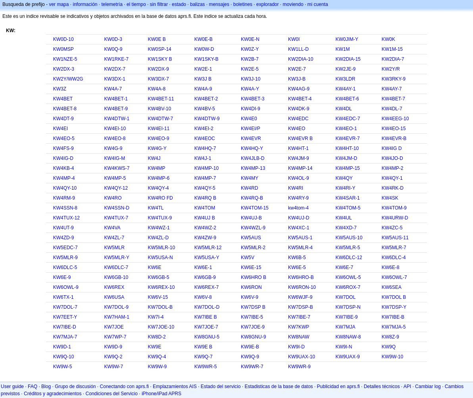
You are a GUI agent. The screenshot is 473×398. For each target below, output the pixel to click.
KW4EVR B (300, 138)
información (85, 4)
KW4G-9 (113, 148)
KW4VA (112, 228)
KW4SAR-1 (347, 198)
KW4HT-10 (347, 148)
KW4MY (249, 178)
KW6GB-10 (116, 277)
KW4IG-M (114, 158)
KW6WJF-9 (300, 297)
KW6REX (114, 287)
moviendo (293, 4)
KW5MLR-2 (253, 247)
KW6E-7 (344, 267)
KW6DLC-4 (394, 257)
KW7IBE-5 (252, 317)
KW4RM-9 (64, 198)
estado (179, 4)
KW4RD (249, 188)
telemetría (112, 4)
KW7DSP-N (347, 307)
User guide (12, 386)
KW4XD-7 (345, 228)
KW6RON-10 (302, 287)
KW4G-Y (157, 148)
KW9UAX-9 (347, 357)
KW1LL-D (298, 49)
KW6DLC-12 (348, 257)
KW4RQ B (205, 198)
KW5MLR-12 (208, 247)
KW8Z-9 (390, 337)
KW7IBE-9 (346, 317)
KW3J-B (297, 79)
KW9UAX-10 (301, 357)
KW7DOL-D (206, 307)
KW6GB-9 (205, 277)
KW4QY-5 (204, 188)
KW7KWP (298, 327)
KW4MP (156, 168)
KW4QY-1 (392, 178)
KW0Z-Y (250, 49)
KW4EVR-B (394, 138)
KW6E (154, 267)
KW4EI (60, 128)
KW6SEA (392, 287)
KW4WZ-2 (205, 228)
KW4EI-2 (203, 128)
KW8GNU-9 (253, 337)
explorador (267, 4)
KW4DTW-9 (207, 118)
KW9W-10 (392, 357)
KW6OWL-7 (394, 277)
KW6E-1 (203, 267)
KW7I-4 (155, 317)
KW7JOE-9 (253, 327)
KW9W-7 (113, 366)
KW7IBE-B (393, 317)
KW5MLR (114, 247)
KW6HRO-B (301, 277)
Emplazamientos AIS (175, 386)
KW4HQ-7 (205, 148)
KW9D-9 (113, 347)
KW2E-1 (203, 69)
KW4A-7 (113, 89)
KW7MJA (345, 327)
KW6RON (251, 287)
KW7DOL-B (160, 307)
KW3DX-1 (114, 79)
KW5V (247, 257)
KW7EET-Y (65, 317)
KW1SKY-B (206, 59)
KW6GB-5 (158, 277)
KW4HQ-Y (252, 148)
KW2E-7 (297, 69)
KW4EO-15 (394, 128)
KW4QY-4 (158, 188)
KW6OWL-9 (66, 287)
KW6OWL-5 (348, 277)
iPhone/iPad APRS (161, 393)
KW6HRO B (253, 277)
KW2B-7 (250, 59)
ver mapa (59, 4)
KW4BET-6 (347, 99)
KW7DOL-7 (65, 307)
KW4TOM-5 (347, 208)
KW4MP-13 (253, 168)
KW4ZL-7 (114, 237)
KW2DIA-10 (300, 59)
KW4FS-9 (63, 148)
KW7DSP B (253, 307)
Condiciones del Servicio (111, 393)
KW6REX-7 (206, 287)
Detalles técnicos (382, 386)
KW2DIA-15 (347, 59)
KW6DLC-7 (116, 267)
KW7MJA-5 (394, 327)
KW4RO (112, 198)
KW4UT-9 (63, 228)
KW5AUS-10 (348, 237)
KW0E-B (203, 39)
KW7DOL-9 (116, 307)
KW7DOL (345, 297)
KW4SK (390, 198)
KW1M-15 (392, 49)
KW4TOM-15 (255, 208)
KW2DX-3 (63, 69)
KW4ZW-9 (205, 237)
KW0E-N (250, 39)
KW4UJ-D (298, 218)
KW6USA (114, 297)
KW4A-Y (250, 89)
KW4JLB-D (252, 158)
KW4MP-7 (205, 178)
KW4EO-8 (114, 138)
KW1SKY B (160, 59)
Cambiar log (428, 386)
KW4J (154, 158)
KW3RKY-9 (394, 79)
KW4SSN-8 (65, 208)
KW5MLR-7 (394, 247)
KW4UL (343, 218)
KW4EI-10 (115, 128)
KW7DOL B (394, 297)
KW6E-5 (297, 267)
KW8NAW (299, 337)
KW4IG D (392, 148)
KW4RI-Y (345, 188)
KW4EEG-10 (395, 118)
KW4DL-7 (392, 109)
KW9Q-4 (157, 357)
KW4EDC (298, 118)
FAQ (32, 386)
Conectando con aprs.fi (124, 386)
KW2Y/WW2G (68, 79)
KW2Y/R (391, 69)
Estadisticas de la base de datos (278, 386)
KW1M (342, 49)
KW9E (154, 347)
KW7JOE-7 (206, 327)
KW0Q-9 (113, 49)
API (407, 386)
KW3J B (203, 79)
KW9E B (203, 347)
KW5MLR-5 (347, 247)
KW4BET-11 (161, 99)
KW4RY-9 (298, 198)
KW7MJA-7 (65, 337)
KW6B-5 (297, 257)
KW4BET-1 (115, 99)
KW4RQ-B (252, 198)
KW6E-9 (62, 277)
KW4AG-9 (299, 89)
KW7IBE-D (64, 327)
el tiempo (136, 4)
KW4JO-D (392, 158)
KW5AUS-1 (300, 237)
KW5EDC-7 (65, 247)
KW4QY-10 (65, 188)
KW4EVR (251, 138)
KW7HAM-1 (116, 317)
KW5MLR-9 (65, 257)
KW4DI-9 (250, 109)
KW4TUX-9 (160, 218)
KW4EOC (204, 138)
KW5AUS (251, 237)
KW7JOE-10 (161, 327)
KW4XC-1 (298, 228)
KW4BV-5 (204, 109)
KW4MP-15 (347, 168)
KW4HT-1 (298, 148)
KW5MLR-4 (300, 247)
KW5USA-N (160, 257)
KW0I (294, 39)
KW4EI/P (250, 128)
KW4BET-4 (299, 99)
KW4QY (343, 178)
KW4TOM (204, 208)
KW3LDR (345, 79)
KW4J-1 (203, 158)
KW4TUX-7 (116, 218)
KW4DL (343, 109)
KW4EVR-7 (347, 138)
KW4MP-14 (300, 168)
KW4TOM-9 (394, 208)
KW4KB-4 (63, 168)
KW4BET (63, 99)
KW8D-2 (156, 337)
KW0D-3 (113, 39)
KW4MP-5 (115, 178)
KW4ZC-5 (392, 228)
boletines (242, 4)
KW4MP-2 (393, 168)
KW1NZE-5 (65, 59)
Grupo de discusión (75, 386)
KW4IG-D (63, 158)
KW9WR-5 (205, 366)
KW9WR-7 (252, 366)
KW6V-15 (158, 297)
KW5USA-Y (206, 257)
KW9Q (389, 347)
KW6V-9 (249, 297)
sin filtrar (159, 4)
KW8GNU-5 (206, 337)
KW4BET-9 (115, 109)
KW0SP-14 (159, 49)
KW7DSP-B (300, 307)
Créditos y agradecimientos (52, 393)
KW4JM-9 (298, 158)
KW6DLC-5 (65, 267)
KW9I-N (343, 347)
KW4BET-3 (252, 99)
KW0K (388, 39)
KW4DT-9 (63, 118)
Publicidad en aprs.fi (338, 386)
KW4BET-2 (206, 99)
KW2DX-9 (158, 69)
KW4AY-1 (345, 89)
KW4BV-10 (159, 109)
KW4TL (155, 208)
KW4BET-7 (393, 99)
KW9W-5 (62, 366)
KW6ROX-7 (347, 287)
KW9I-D (296, 347)
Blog (46, 386)
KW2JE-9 (345, 69)
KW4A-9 (203, 89)
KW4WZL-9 (253, 228)
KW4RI (295, 188)
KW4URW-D (395, 218)
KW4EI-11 (158, 128)
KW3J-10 (250, 79)
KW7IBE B (205, 317)
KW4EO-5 (64, 138)
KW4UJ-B (251, 218)
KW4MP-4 (64, 178)
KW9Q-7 (203, 357)
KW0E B (156, 39)
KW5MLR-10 (161, 247)
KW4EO (296, 128)
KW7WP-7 (115, 337)
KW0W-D (204, 49)
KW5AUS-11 (395, 237)
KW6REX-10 (161, 287)
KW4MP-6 (158, 178)
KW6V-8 (203, 297)
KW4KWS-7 (116, 168)
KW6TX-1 (63, 297)
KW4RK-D (393, 188)
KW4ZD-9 (63, 237)
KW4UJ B (204, 218)
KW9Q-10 (63, 357)
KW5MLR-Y (116, 257)
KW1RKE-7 (116, 59)
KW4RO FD (160, 198)
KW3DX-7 (158, 79)
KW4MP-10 (206, 168)
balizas (197, 4)
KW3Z (59, 89)
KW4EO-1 (346, 128)
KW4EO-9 (158, 138)
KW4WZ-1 (158, 228)
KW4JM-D (346, 158)
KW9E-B (250, 347)
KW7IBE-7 (299, 317)
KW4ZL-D (158, 237)
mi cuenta (318, 4)
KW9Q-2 (113, 357)
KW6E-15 (251, 267)
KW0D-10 (63, 39)
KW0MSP (63, 49)
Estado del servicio (221, 386)
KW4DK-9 (298, 109)
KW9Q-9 (250, 357)
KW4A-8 (156, 89)
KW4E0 (249, 118)
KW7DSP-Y (394, 307)
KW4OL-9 (298, 178)
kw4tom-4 (298, 208)
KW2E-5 (250, 69)
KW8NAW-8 (348, 337)
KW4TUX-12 (66, 218)
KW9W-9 (157, 366)
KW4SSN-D (116, 208)
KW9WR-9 (299, 366)
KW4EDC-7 (347, 118)
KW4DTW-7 (160, 118)
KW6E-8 (391, 267)
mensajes (219, 4)
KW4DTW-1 (116, 118)
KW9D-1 (62, 347)
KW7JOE (113, 327)
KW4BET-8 (65, 109)
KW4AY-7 (392, 89)
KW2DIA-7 (393, 59)
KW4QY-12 (116, 188)
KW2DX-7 (114, 69)
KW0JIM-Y (346, 39)
